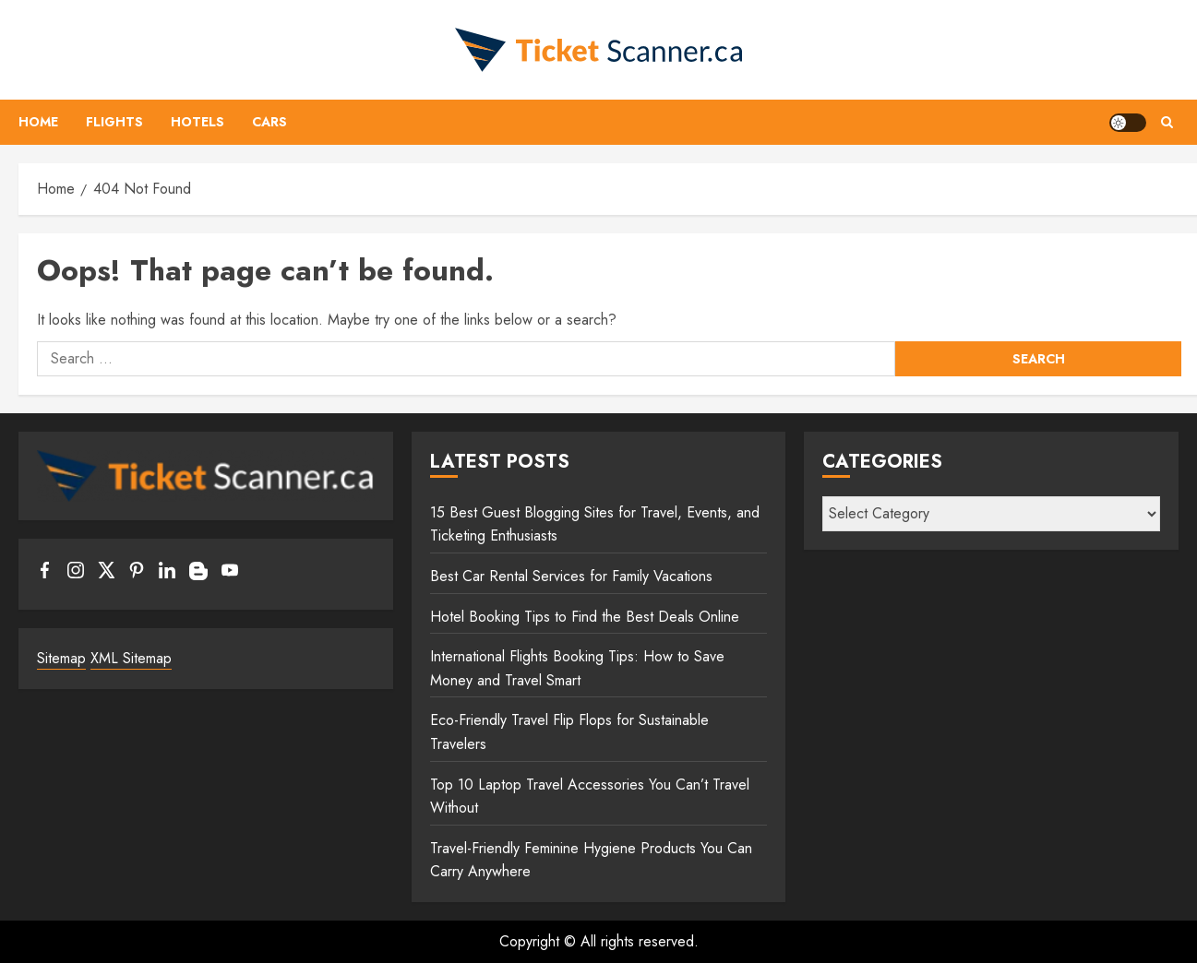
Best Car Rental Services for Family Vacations (571, 576)
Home (38, 122)
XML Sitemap (131, 658)
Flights (114, 122)
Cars (269, 122)
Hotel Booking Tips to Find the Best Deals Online (584, 616)
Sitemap (61, 658)
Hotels (197, 122)
